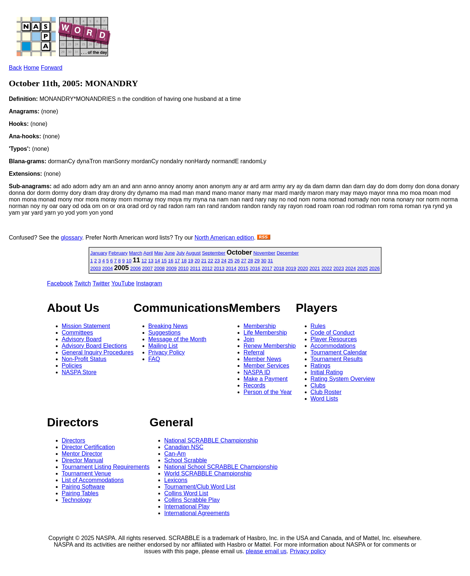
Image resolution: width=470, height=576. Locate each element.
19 (190, 260)
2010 (183, 268)
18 (184, 260)
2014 (231, 268)
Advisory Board (82, 339)
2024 (350, 268)
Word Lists (324, 398)
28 (250, 260)
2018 (279, 268)
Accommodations (333, 346)
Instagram (149, 283)
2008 (159, 268)
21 (203, 260)
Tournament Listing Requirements (105, 467)
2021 (315, 268)
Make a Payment (265, 379)
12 (144, 260)
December (288, 253)
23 (217, 260)
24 (223, 260)
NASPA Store (79, 372)
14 (157, 260)
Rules (318, 326)
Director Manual (82, 460)
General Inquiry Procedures (98, 352)
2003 (95, 268)
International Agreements (196, 513)
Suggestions (164, 332)
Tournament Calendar (339, 352)
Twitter (101, 283)
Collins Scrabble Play (192, 500)
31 (270, 260)
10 (128, 260)
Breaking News (168, 326)
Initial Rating (327, 372)
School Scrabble (185, 460)
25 (230, 260)
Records (254, 385)
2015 (243, 268)
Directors (73, 440)
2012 (207, 268)
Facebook (60, 283)
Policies (72, 365)
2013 (219, 268)
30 (263, 260)
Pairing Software (83, 487)
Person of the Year (267, 392)
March (135, 253)
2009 (171, 268)
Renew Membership (269, 346)
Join (248, 339)
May (158, 253)
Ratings (320, 365)
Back (15, 68)
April (148, 253)
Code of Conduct (333, 332)
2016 (255, 268)
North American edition (224, 237)
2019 (291, 268)
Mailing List (163, 346)
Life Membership (265, 332)
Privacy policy (308, 551)
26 (236, 260)
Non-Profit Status (84, 359)
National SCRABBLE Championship (211, 440)
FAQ (154, 359)
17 (177, 260)
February (118, 253)
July (180, 253)
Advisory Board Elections (94, 346)
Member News (262, 359)
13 (150, 260)
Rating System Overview (343, 379)
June (169, 253)
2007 (147, 268)
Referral (253, 352)
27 (243, 260)
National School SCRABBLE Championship (221, 467)
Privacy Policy (166, 352)
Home (31, 68)
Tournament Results (337, 359)
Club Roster (326, 392)
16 (170, 260)
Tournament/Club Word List (199, 487)
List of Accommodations (93, 480)
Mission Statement (86, 326)
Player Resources (334, 339)
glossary (71, 237)
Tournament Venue (86, 473)
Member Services (266, 365)
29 (257, 260)
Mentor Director (82, 454)
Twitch (82, 283)
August (193, 253)
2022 (326, 268)
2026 (374, 268)
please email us (266, 551)
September (213, 253)
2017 (266, 268)
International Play (187, 506)
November (264, 253)
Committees (77, 332)
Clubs (318, 385)
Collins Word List (186, 493)
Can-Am (175, 454)
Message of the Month (177, 339)
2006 (135, 268)
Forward (51, 68)
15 (163, 260)
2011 (195, 268)
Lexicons (175, 480)
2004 (107, 268)
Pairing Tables (80, 493)
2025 (362, 268)
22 (210, 260)
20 (197, 260)
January (98, 253)
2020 (302, 268)
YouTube (122, 283)
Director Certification (88, 447)
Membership (259, 326)
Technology (76, 500)
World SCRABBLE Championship (208, 473)
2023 (338, 268)
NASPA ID (256, 372)
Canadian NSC (183, 447)
